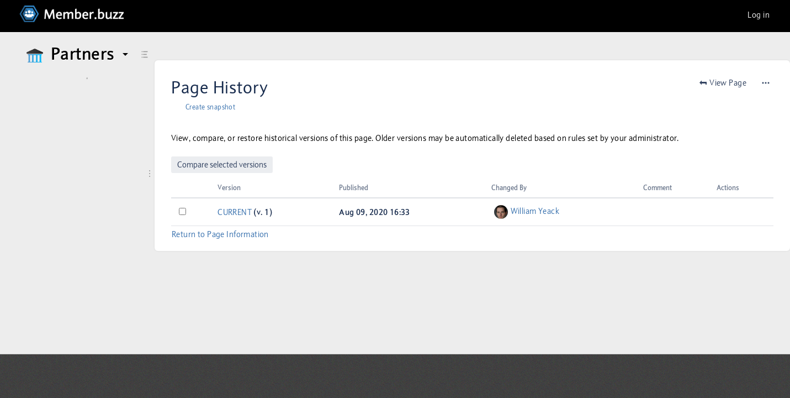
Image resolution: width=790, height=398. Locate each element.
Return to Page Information (220, 234)
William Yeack (535, 211)
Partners (91, 54)
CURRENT (235, 212)
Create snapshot (210, 107)
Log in (758, 15)
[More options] (765, 83)
